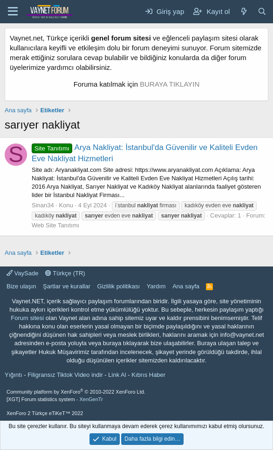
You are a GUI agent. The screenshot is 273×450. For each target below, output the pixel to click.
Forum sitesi (27, 317)
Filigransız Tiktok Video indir (65, 374)
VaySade (22, 273)
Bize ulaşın (21, 286)
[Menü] (13, 11)
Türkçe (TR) (65, 273)
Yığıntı (13, 374)
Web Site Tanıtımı (55, 225)
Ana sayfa (185, 286)
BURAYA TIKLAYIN (169, 84)
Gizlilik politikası (118, 286)
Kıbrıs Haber (148, 374)
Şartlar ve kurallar (66, 286)
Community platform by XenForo (76, 392)
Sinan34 (43, 205)
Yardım (156, 286)
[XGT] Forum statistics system (55, 399)
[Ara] (262, 11)
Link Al (117, 374)
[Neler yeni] (243, 11)
